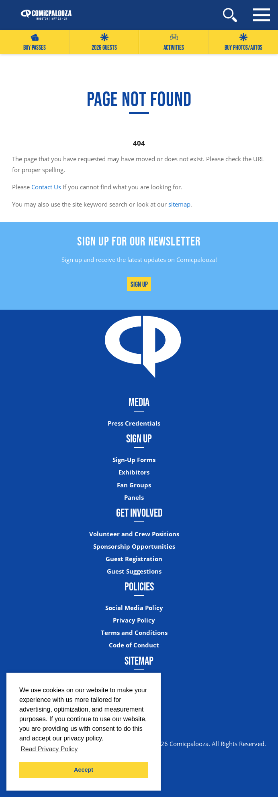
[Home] (42, 15)
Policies (139, 586)
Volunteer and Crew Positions (134, 534)
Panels (134, 498)
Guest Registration (134, 559)
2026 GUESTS (104, 42)
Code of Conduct (134, 645)
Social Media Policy (134, 608)
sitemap (179, 204)
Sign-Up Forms (133, 460)
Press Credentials (134, 423)
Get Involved (139, 512)
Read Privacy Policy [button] (49, 749)
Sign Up (139, 284)
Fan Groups (134, 485)
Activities (174, 42)
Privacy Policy (134, 620)
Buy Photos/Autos (243, 42)
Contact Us (46, 187)
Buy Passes (34, 42)
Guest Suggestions (134, 571)
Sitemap (139, 660)
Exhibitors (134, 472)
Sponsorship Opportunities (134, 547)
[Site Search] (230, 15)
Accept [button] (83, 770)
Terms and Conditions (134, 633)
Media (139, 402)
